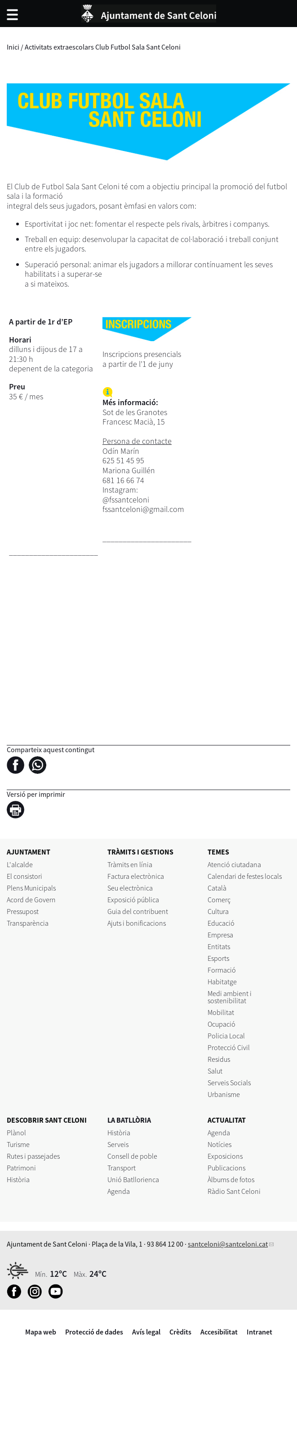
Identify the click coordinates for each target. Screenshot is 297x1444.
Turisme (18, 1144)
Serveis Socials (229, 1082)
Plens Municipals (31, 887)
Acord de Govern (31, 899)
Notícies (219, 1144)
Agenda (118, 1191)
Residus (219, 1059)
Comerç (219, 899)
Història (18, 1179)
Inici (13, 46)
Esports (218, 958)
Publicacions (226, 1167)
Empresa (220, 934)
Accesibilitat (219, 1331)
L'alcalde (20, 864)
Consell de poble (132, 1156)
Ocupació (221, 1023)
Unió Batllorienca (133, 1179)
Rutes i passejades (33, 1156)
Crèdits (180, 1331)
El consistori (24, 876)
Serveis (118, 1144)
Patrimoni (21, 1167)
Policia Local (226, 1035)
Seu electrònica (130, 887)
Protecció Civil (229, 1047)
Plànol (16, 1132)
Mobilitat (221, 1012)
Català (217, 887)
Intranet (259, 1331)
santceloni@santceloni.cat (228, 1243)
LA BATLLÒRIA (129, 1119)
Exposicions (225, 1156)
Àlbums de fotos (231, 1179)
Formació (222, 969)
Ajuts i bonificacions (136, 923)
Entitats (219, 946)
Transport (121, 1167)
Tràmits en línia (129, 864)
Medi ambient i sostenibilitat (230, 997)
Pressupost (23, 911)
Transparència (28, 923)
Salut (215, 1070)
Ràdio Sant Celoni (234, 1191)
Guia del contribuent (137, 911)
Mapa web (40, 1331)
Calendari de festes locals (245, 876)
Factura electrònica (135, 876)
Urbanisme (224, 1094)
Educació (221, 923)
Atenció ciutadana (234, 864)
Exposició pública (133, 899)
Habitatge (222, 981)
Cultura (218, 911)
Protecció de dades (94, 1331)
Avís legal (146, 1331)
